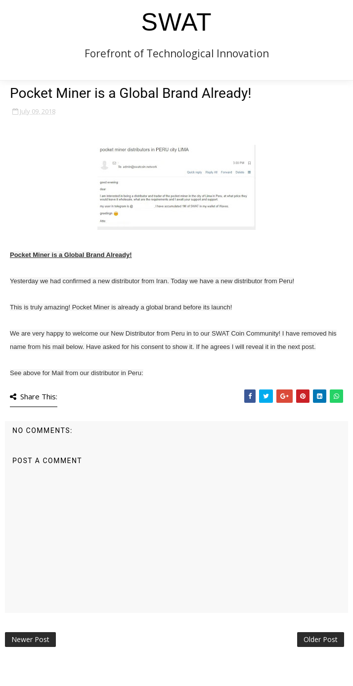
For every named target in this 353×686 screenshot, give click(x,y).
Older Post (321, 639)
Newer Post (30, 639)
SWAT (176, 22)
